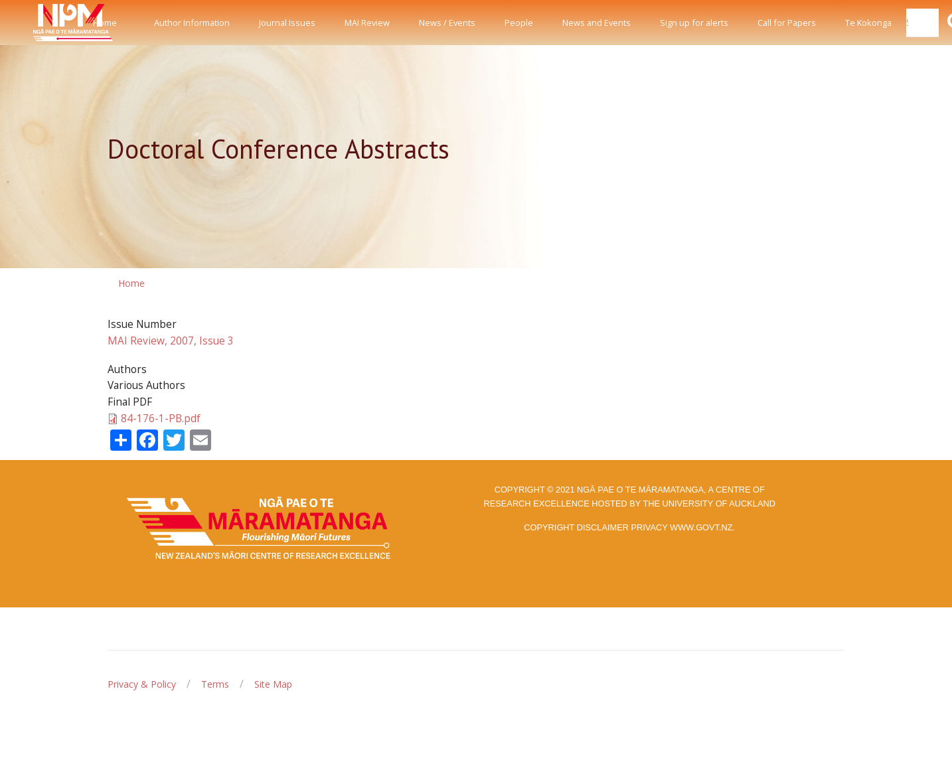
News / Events (447, 23)
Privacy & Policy (142, 684)
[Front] (40, 22)
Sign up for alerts (694, 23)
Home (105, 23)
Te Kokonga (868, 23)
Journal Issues (287, 23)
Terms (215, 684)
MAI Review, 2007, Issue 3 (171, 341)
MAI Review (367, 23)
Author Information (192, 23)
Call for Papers (786, 23)
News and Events (596, 23)
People (519, 23)
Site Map (273, 684)
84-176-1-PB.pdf (160, 419)
